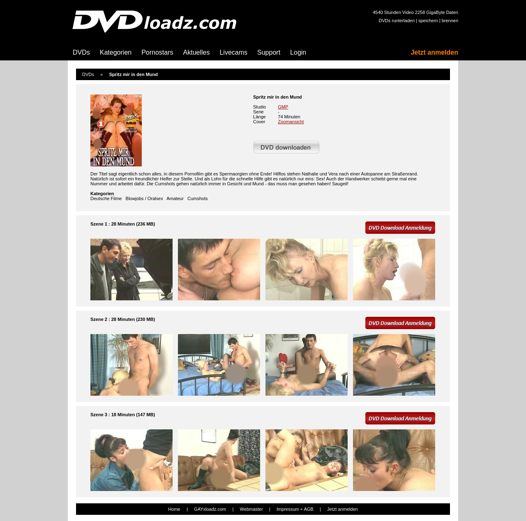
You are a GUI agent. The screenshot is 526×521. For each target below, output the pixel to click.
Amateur (175, 198)
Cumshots (197, 198)
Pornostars (157, 52)
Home (174, 509)
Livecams (233, 52)
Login (298, 52)
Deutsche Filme (106, 198)
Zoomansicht (291, 121)
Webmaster (251, 509)
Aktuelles (196, 52)
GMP (283, 106)
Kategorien (116, 52)
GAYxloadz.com (210, 509)
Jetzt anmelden (434, 52)
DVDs (81, 52)
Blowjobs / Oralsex (144, 198)
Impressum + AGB (295, 509)
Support (268, 52)
